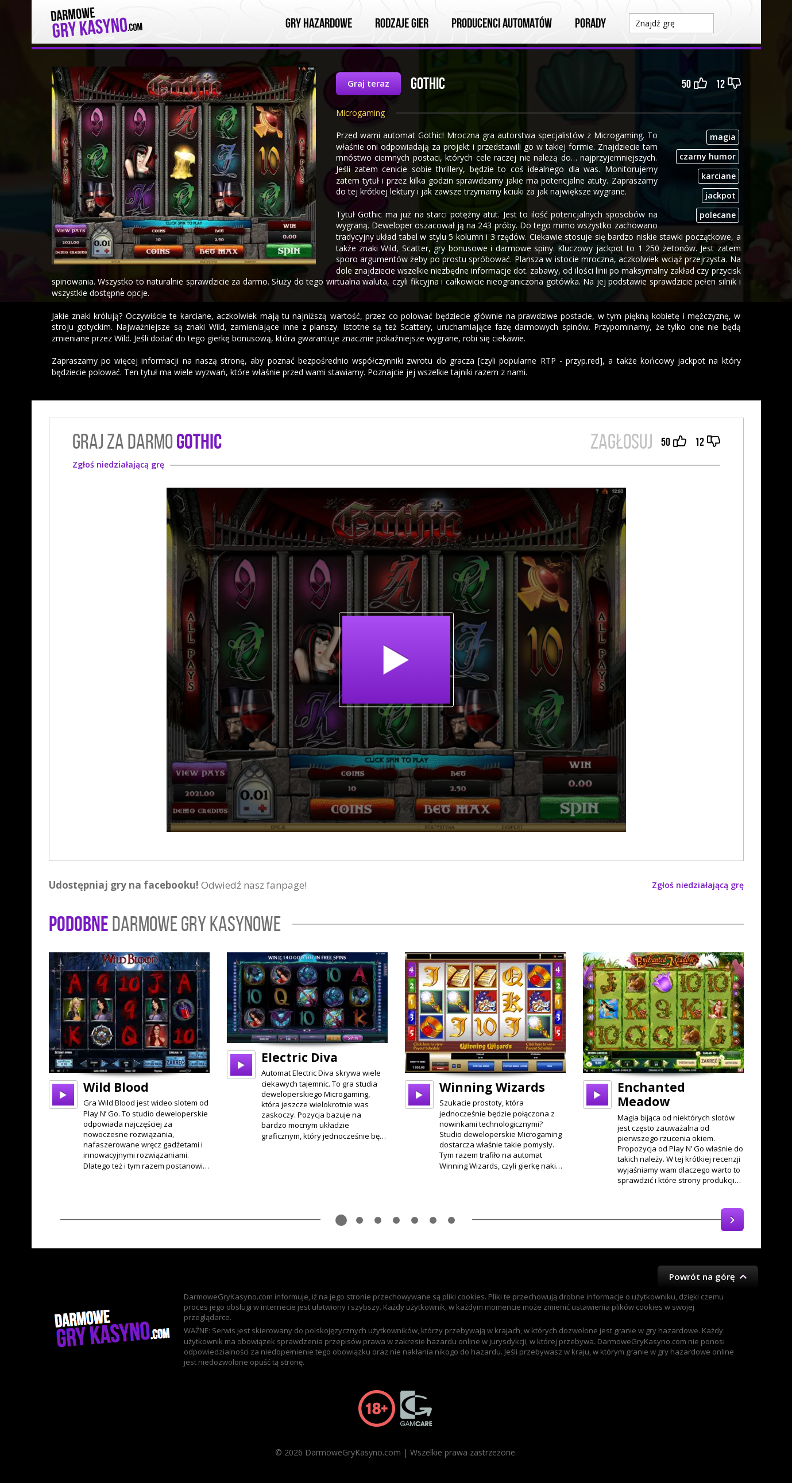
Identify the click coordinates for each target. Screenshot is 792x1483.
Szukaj (732, 22)
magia (723, 136)
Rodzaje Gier (401, 23)
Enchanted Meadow (651, 1094)
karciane (718, 175)
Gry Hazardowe (318, 23)
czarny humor (707, 156)
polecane (718, 214)
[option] (129, 1061)
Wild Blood (116, 1087)
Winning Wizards (492, 1087)
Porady (590, 23)
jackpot (720, 195)
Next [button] (732, 1219)
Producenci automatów (501, 23)
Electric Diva (299, 1057)
